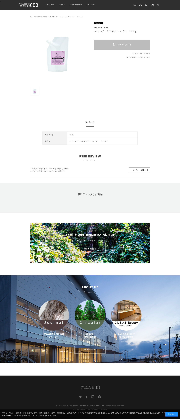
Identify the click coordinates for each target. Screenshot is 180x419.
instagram (92, 396)
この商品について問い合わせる (139, 57)
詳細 (54, 415)
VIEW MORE (90, 249)
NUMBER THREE (101, 27)
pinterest (99, 396)
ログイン (52, 171)
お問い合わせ (73, 405)
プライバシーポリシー (96, 405)
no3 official (90, 349)
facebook (86, 396)
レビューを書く (139, 170)
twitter (80, 396)
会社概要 (83, 405)
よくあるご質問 (61, 405)
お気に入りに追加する (142, 53)
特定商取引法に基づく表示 (115, 405)
